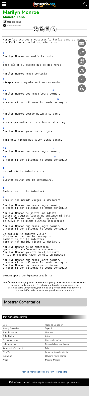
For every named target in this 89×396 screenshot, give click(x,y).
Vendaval (49, 332)
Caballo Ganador (54, 325)
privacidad (50, 382)
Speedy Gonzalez (11, 328)
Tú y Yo (6, 352)
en (63, 382)
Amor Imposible (10, 332)
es (59, 382)
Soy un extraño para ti (13, 348)
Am (4, 90)
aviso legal (37, 382)
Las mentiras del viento (56, 352)
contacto (75, 382)
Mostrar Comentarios (22, 302)
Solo (5, 325)
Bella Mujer (8, 336)
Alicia (47, 336)
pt (68, 382)
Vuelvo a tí (8, 356)
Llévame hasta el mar (55, 356)
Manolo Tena (14, 17)
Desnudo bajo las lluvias (57, 344)
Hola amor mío (9, 344)
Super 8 (48, 328)
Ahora (5, 360)
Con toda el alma (11, 340)
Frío (47, 348)
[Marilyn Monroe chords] (33, 371)
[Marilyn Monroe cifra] (56, 371)
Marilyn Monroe (21, 12)
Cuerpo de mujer (53, 340)
